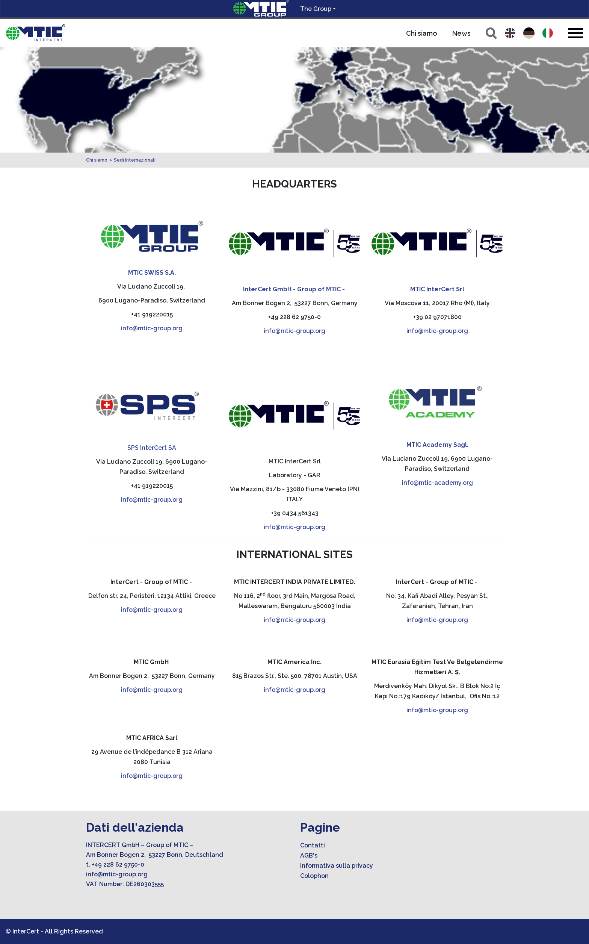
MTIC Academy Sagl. (437, 444)
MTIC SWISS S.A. (152, 272)
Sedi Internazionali (135, 160)
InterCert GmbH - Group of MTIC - (294, 289)
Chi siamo (421, 33)
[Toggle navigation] (575, 33)
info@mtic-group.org (152, 328)
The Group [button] (315, 8)
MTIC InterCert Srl (437, 289)
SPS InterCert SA (151, 447)
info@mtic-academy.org (437, 482)
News (461, 33)
